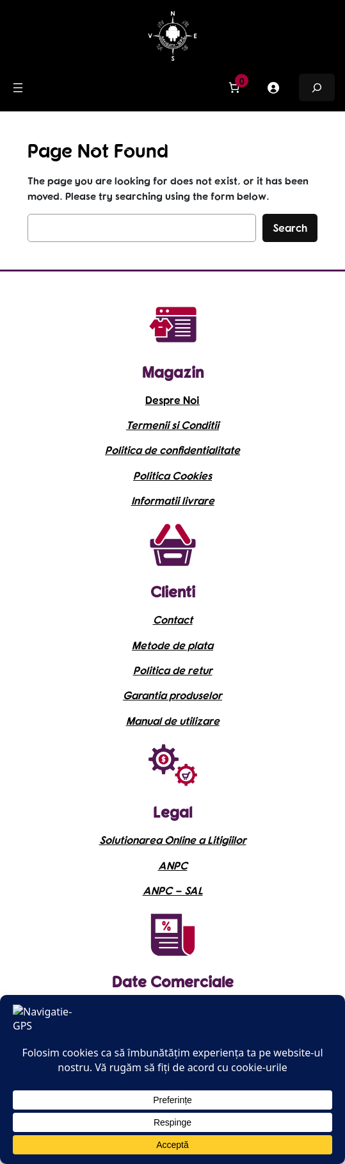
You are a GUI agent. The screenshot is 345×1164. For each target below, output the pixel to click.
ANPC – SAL (173, 890)
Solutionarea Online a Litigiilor (172, 839)
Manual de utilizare (173, 720)
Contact (173, 619)
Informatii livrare (172, 500)
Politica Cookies (172, 475)
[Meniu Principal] (18, 87)
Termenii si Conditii (172, 425)
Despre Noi (172, 400)
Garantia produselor (172, 695)
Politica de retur (173, 670)
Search (290, 227)
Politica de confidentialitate (172, 450)
